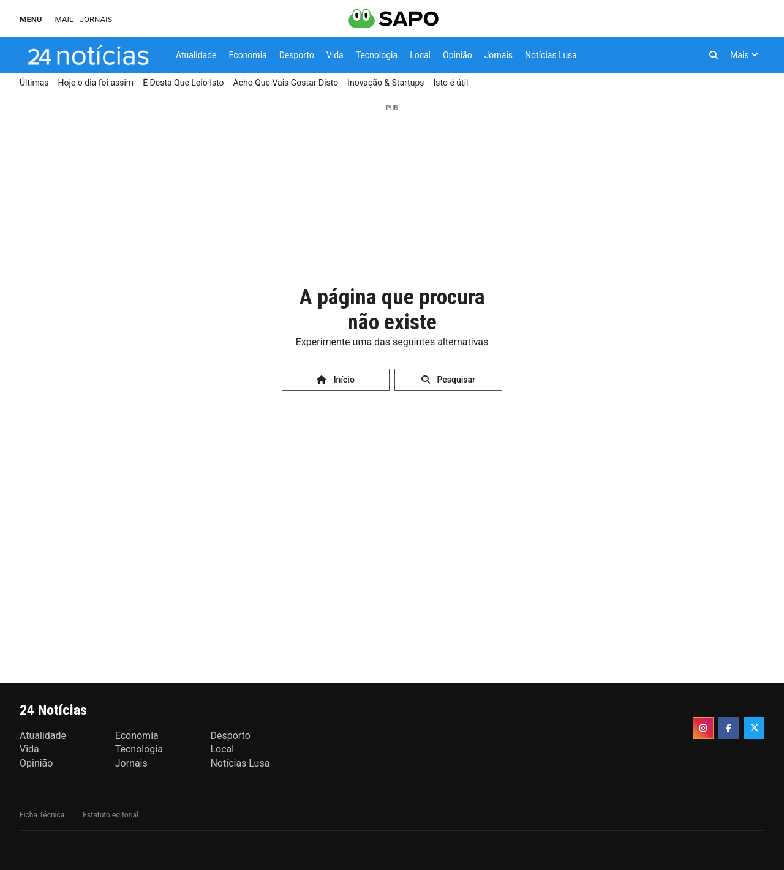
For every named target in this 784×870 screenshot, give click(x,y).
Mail (64, 19)
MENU (31, 19)
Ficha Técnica (42, 815)
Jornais (96, 19)
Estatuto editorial (110, 815)
